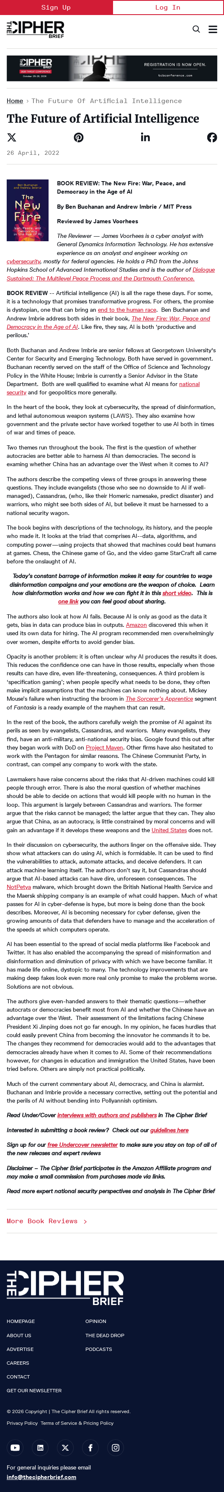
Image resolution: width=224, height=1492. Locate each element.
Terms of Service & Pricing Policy (77, 1423)
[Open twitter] (65, 1447)
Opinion (95, 1321)
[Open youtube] (15, 1447)
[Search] (195, 29)
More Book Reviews (47, 1221)
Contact (18, 1377)
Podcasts (98, 1349)
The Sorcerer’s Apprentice (159, 698)
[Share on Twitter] (12, 137)
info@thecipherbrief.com (41, 1477)
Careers (18, 1363)
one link (68, 601)
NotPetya (19, 887)
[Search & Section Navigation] (213, 29)
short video (176, 593)
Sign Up (56, 7)
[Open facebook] (90, 1447)
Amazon (136, 625)
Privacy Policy (22, 1423)
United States (169, 830)
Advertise (20, 1349)
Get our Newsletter (34, 1391)
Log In (167, 7)
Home (15, 101)
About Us (19, 1335)
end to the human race (127, 309)
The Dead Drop (104, 1335)
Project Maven (104, 747)
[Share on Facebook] (212, 137)
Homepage (21, 1321)
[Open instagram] (115, 1447)
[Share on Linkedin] (145, 137)
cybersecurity (23, 261)
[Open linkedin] (40, 1447)
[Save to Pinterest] (79, 137)
